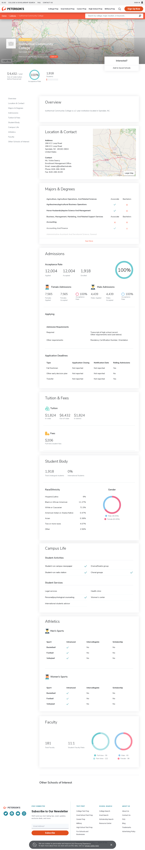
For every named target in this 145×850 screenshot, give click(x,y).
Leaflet (116, 20)
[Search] (119, 9)
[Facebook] (12, 813)
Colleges (12, 16)
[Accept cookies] (109, 845)
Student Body (14, 122)
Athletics (12, 132)
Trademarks (126, 827)
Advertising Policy (128, 831)
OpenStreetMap (129, 20)
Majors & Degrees (15, 108)
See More (89, 241)
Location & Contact (16, 103)
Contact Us (126, 815)
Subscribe (50, 833)
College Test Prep (82, 811)
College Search (104, 811)
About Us (125, 811)
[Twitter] (6, 813)
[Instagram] (24, 813)
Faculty (11, 137)
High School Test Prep (84, 827)
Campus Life (13, 127)
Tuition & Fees (14, 117)
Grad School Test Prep (84, 815)
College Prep (53, 9)
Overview (12, 98)
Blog (4, 2)
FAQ (39, 2)
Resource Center (105, 823)
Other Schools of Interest (18, 141)
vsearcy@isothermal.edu (61, 166)
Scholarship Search (106, 819)
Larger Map (7, 61)
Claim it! (54, 57)
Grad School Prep (67, 9)
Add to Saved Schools (121, 68)
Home (4, 16)
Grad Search (103, 815)
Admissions (13, 113)
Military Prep (110, 9)
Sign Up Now (134, 9)
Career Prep (81, 9)
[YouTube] (18, 813)
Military (79, 823)
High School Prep (95, 9)
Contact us (48, 2)
